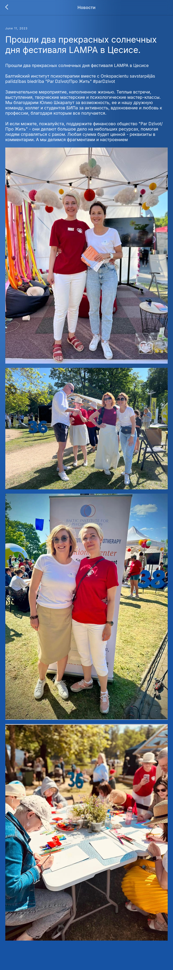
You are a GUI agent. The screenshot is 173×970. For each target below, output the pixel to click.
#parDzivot (104, 81)
